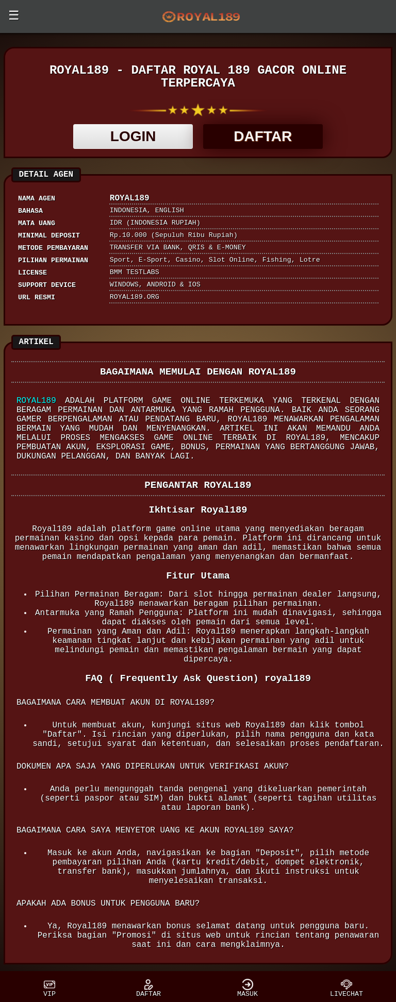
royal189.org (134, 297)
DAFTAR (263, 136)
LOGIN (133, 136)
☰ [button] (14, 16)
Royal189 (36, 400)
